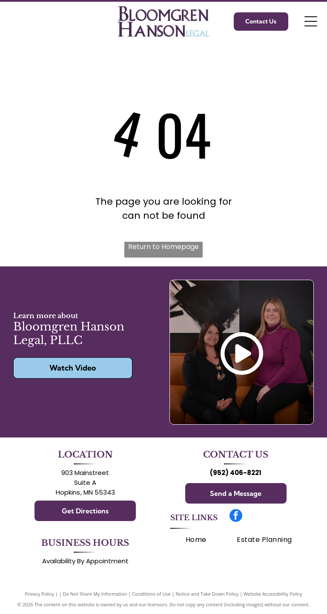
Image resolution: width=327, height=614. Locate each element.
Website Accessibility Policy (273, 594)
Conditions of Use (151, 594)
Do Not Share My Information (95, 594)
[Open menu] (310, 21)
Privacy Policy (39, 594)
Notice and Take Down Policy (207, 594)
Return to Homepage (163, 247)
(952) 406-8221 (235, 472)
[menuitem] (196, 539)
